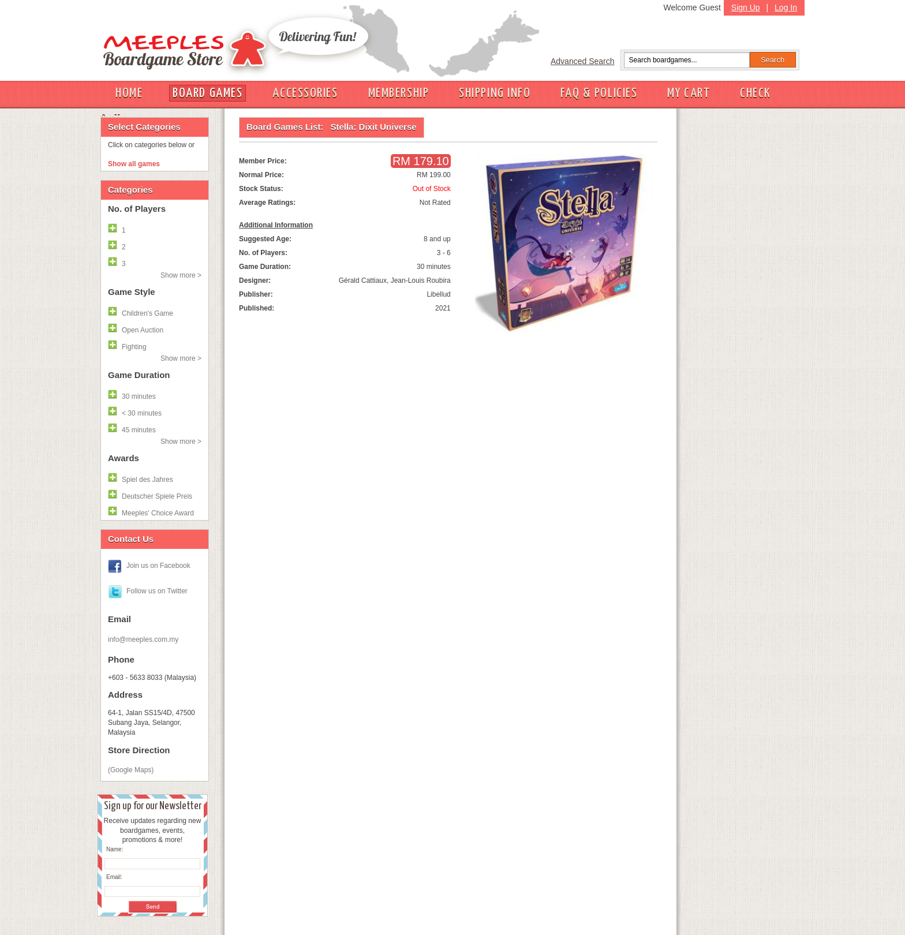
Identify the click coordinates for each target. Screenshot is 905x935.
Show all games (134, 164)
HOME (129, 93)
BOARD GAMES (207, 93)
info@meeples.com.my (143, 639)
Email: (114, 877)
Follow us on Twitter (157, 591)
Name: (114, 849)
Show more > (180, 275)
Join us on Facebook (158, 565)
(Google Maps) (131, 770)
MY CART (688, 93)
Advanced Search (583, 61)
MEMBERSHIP (398, 93)
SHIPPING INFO (494, 93)
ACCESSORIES (305, 93)
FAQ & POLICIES (598, 93)
